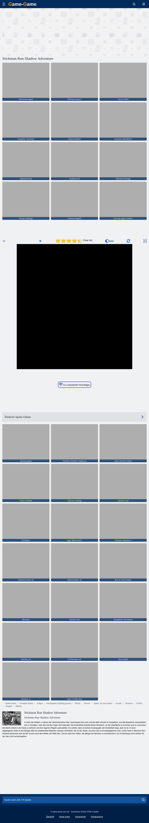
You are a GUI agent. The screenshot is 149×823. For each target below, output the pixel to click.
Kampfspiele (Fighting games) (58, 703)
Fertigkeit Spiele (26, 703)
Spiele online (10, 703)
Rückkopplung (97, 817)
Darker (109, 241)
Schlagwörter (80, 817)
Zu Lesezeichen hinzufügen (74, 384)
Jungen (39, 703)
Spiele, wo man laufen (102, 703)
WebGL (18, 706)
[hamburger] (3, 4)
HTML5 (139, 703)
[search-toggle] (134, 4)
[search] (143, 799)
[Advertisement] (38, 32)
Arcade (118, 703)
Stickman (128, 703)
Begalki (8, 706)
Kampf (77, 703)
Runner (86, 703)
